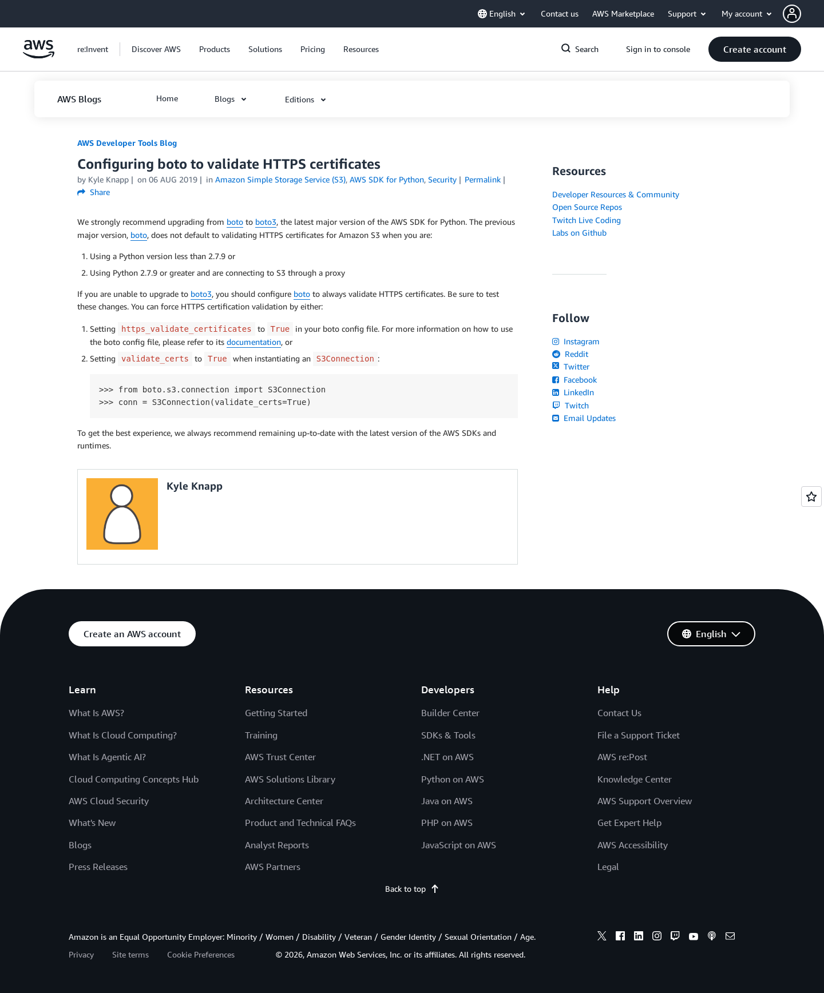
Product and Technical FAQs (300, 822)
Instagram (576, 341)
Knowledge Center (634, 779)
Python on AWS (452, 779)
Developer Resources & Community (615, 194)
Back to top (412, 888)
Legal (608, 866)
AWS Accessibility (632, 845)
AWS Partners (272, 866)
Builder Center (450, 712)
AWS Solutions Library (290, 779)
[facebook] (620, 937)
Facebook (574, 379)
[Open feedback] (811, 496)
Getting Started (276, 712)
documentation (254, 342)
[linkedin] (638, 937)
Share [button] (93, 192)
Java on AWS (447, 801)
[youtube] (693, 937)
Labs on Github (579, 232)
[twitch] (675, 937)
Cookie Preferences (201, 954)
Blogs (80, 845)
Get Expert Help (629, 822)
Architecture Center (284, 801)
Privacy (81, 954)
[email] (730, 937)
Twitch (570, 405)
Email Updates (584, 418)
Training (261, 735)
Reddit (570, 354)
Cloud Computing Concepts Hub (134, 779)
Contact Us (619, 712)
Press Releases (98, 866)
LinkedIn (573, 392)
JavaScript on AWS (458, 845)
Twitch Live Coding (586, 220)
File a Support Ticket (638, 735)
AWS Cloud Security (109, 801)
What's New (92, 822)
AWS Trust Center (280, 756)
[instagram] (656, 937)
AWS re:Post (622, 756)
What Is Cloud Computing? (123, 735)
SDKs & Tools (448, 735)
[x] (602, 937)
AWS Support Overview (644, 801)
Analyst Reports (277, 845)
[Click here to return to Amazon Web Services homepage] (38, 55)
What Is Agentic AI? (107, 756)
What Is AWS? (96, 712)
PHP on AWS (447, 822)
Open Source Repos (587, 207)
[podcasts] (711, 937)
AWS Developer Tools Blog (127, 143)
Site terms (130, 954)
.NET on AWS (447, 756)
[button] (803, 13)
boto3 (265, 222)
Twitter (570, 366)
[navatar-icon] (792, 14)
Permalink (483, 179)
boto (235, 222)
